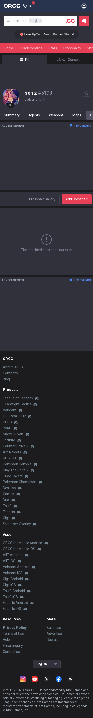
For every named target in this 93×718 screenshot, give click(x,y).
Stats (52, 48)
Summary (12, 115)
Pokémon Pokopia (17, 464)
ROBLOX (9, 458)
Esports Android (15, 603)
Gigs (6, 518)
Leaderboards (31, 48)
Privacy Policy (15, 628)
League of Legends (18, 398)
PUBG (7, 422)
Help (6, 640)
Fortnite (9, 440)
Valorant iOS (13, 573)
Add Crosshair (76, 199)
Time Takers (13, 476)
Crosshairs (72, 48)
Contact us (11, 652)
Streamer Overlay (17, 524)
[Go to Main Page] (12, 6)
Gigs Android (13, 579)
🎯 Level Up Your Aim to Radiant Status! (49, 34)
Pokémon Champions (20, 482)
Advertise (54, 634)
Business (54, 628)
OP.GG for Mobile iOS (19, 549)
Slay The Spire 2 (15, 470)
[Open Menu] (84, 6)
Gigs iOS (9, 585)
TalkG (7, 506)
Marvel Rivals (13, 434)
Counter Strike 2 (15, 446)
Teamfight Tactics (17, 404)
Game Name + (24, 20)
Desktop (9, 488)
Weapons (56, 115)
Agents (34, 115)
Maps (76, 115)
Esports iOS (12, 609)
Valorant (9, 410)
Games (8, 494)
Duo (6, 500)
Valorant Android (16, 567)
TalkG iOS (10, 597)
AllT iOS (9, 561)
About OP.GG (13, 367)
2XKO (7, 428)
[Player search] (70, 21)
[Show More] (27, 6)
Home (9, 48)
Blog (6, 379)
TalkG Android (14, 591)
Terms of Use (13, 634)
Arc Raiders (12, 452)
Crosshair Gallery (42, 199)
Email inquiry (13, 646)
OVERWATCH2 (14, 416)
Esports (9, 512)
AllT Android (12, 555)
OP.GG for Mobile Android (22, 543)
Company (10, 373)
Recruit (52, 640)
